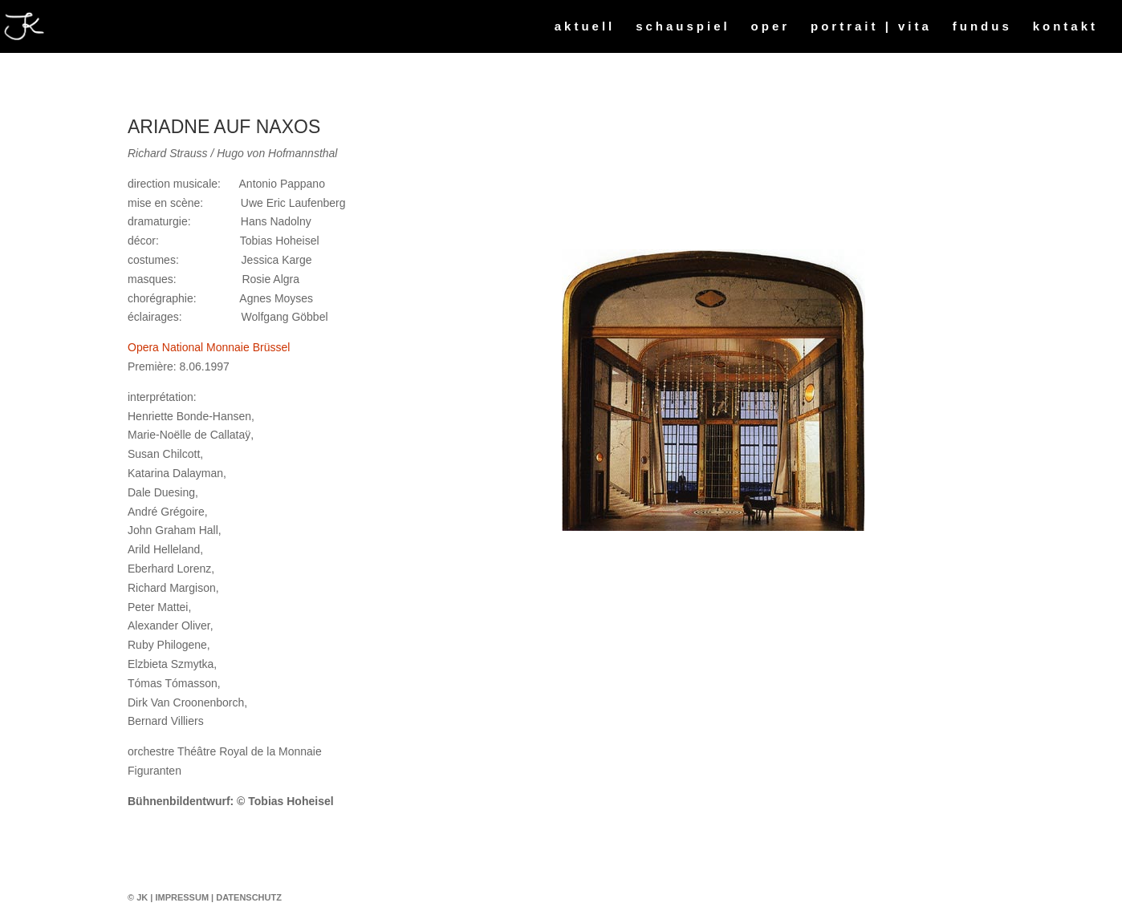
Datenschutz (249, 897)
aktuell (585, 27)
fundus (982, 27)
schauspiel (683, 27)
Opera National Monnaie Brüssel (209, 347)
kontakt (1065, 27)
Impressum (182, 897)
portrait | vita (871, 27)
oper (771, 27)
